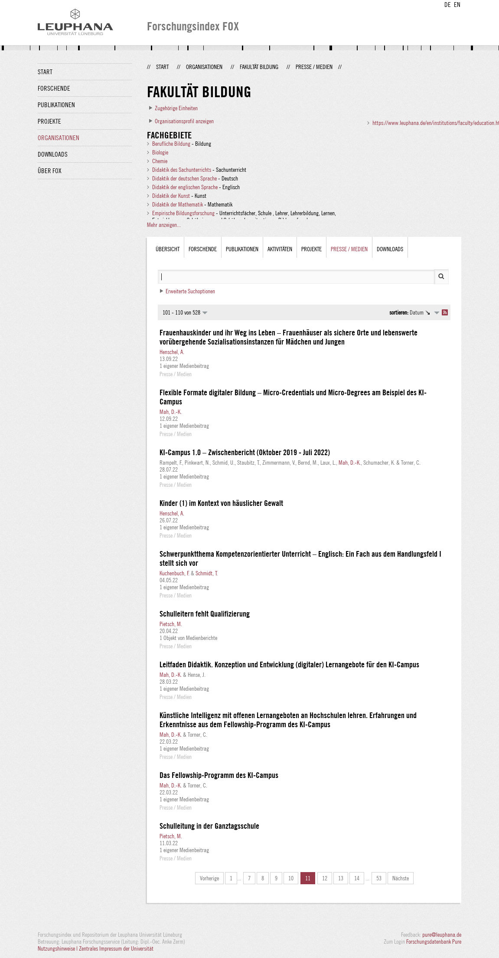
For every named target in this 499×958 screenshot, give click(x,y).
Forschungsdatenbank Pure (433, 941)
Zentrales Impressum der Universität (116, 948)
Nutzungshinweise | (58, 948)
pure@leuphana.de (441, 934)
